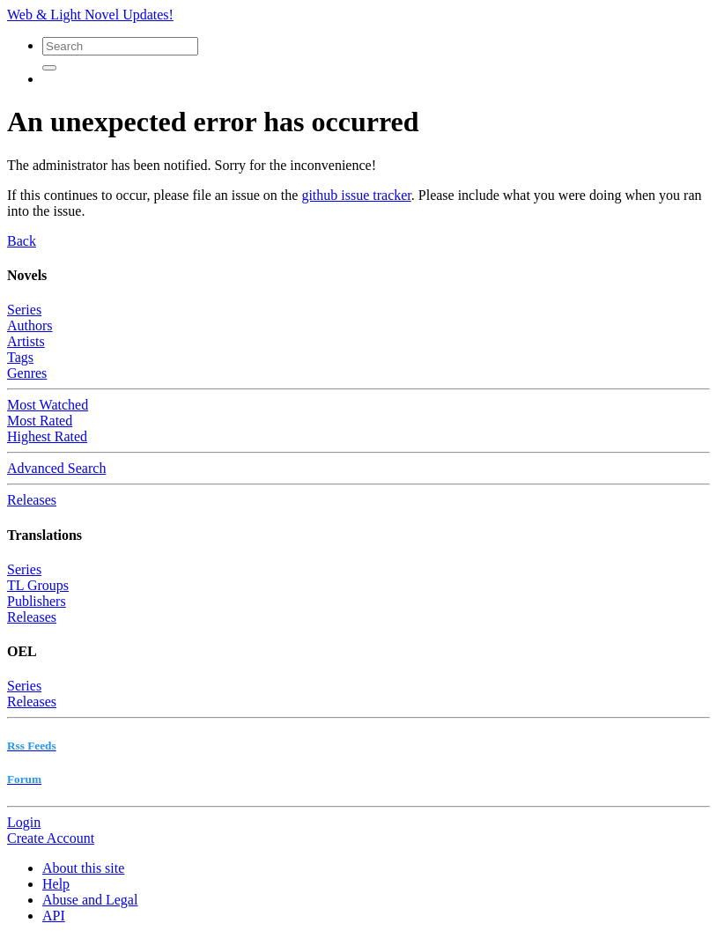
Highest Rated (47, 436)
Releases (31, 499)
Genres (27, 373)
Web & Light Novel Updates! (90, 14)
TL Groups (38, 585)
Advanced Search (56, 468)
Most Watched (47, 404)
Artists (26, 341)
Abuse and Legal (89, 899)
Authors (30, 325)
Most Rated (39, 420)
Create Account (50, 838)
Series (24, 309)
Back (21, 240)
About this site (83, 867)
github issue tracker (355, 195)
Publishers (36, 601)
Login (24, 822)
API (53, 915)
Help (56, 883)
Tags (20, 357)
